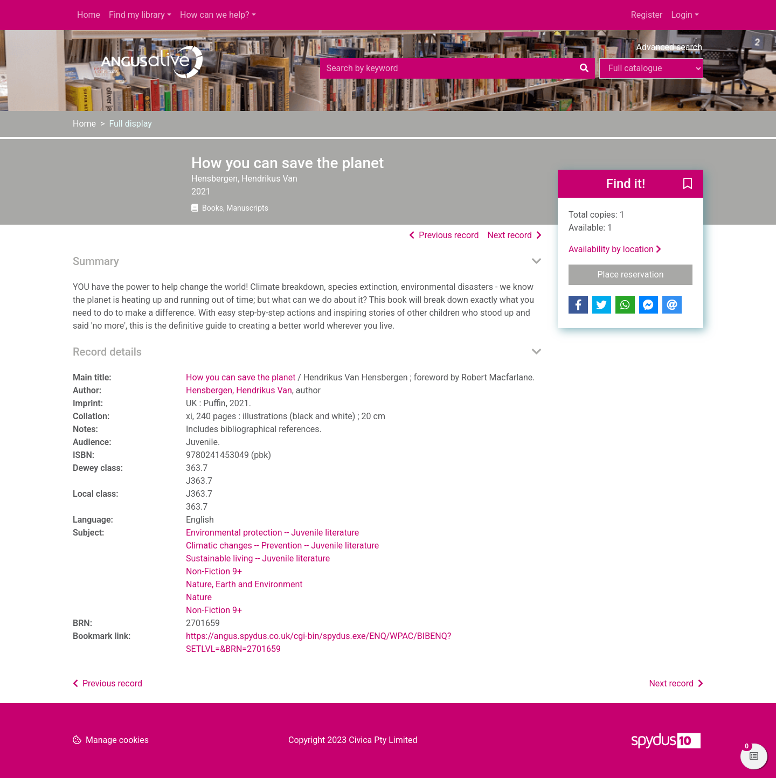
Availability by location (615, 249)
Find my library (137, 15)
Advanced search (669, 47)
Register (647, 15)
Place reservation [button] (645, 274)
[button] (687, 184)
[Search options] (651, 68)
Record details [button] (107, 351)
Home (88, 15)
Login (681, 15)
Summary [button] (96, 261)
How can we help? (215, 15)
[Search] (584, 68)
